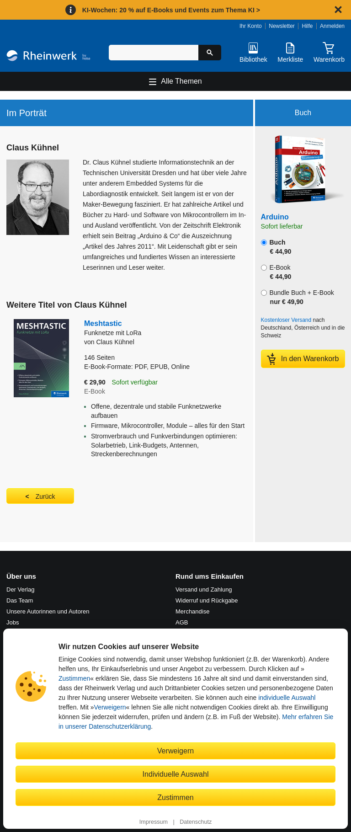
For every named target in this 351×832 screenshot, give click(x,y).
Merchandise (192, 611)
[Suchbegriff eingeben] (153, 52)
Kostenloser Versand (286, 320)
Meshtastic (165, 328)
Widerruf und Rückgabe (207, 600)
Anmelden (332, 26)
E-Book (276, 272)
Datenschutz (196, 822)
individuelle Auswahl (286, 697)
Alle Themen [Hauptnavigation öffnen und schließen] (181, 81)
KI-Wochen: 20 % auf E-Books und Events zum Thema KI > (171, 10)
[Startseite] (48, 57)
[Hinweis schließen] (338, 9)
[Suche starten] (209, 52)
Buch (276, 247)
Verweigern (110, 707)
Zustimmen (74, 678)
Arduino (275, 217)
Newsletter (282, 26)
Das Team (19, 600)
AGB (182, 622)
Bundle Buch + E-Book (297, 297)
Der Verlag (20, 589)
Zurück (45, 496)
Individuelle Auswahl (176, 774)
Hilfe (307, 26)
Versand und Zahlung (204, 589)
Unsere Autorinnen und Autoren (47, 611)
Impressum (153, 822)
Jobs (12, 622)
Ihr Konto (250, 26)
